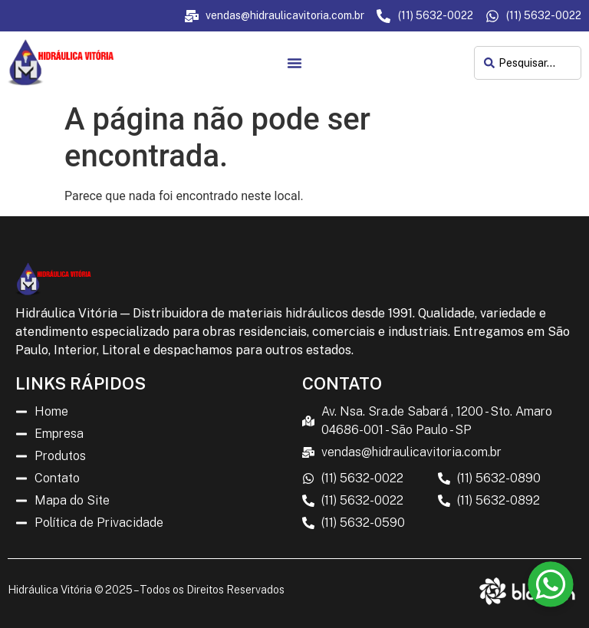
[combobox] (527, 63)
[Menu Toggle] (294, 63)
